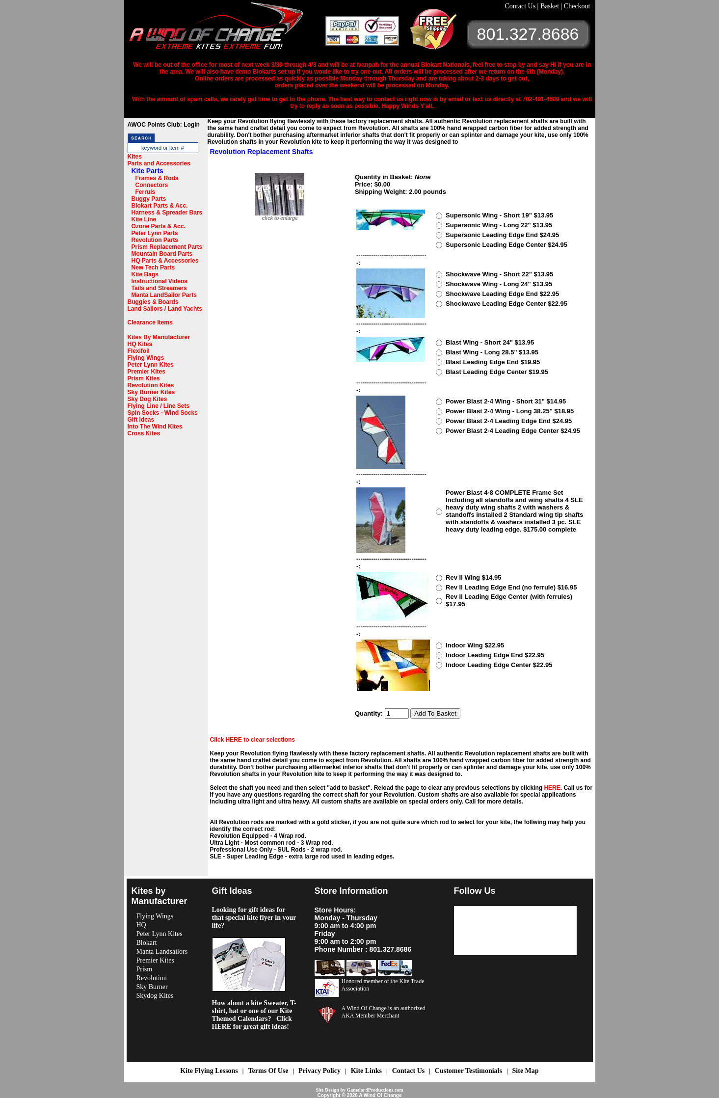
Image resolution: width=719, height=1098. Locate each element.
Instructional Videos (159, 281)
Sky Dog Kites (147, 399)
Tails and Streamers (159, 288)
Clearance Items (150, 322)
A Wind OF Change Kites (227, 29)
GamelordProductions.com (374, 1090)
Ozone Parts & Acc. (159, 226)
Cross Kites (144, 433)
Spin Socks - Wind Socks (163, 412)
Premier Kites (146, 371)
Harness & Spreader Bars (167, 212)
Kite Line (144, 219)
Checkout (577, 6)
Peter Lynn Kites (151, 364)
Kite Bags (145, 274)
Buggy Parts (149, 198)
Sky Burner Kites (151, 392)
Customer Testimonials (468, 1070)
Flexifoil (139, 351)
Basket (550, 6)
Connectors (151, 185)
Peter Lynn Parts (155, 233)
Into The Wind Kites (155, 426)
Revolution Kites (151, 385)
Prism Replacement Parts (167, 246)
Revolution (151, 978)
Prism (144, 969)
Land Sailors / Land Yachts (165, 308)
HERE (552, 787)
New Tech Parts (153, 267)
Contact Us (521, 6)
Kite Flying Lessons (209, 1070)
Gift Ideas (141, 419)
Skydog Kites (155, 995)
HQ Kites (140, 344)
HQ (141, 925)
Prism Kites (144, 378)
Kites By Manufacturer (159, 337)
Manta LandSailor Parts (164, 295)
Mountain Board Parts (162, 253)
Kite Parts (147, 171)
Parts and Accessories (159, 163)
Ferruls (145, 191)
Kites (135, 156)
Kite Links (366, 1070)
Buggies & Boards (153, 301)
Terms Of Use (268, 1070)
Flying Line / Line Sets (159, 405)
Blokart (146, 942)
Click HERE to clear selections (252, 739)
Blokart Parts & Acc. (160, 205)
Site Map (525, 1070)
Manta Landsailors (162, 951)
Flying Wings (146, 357)
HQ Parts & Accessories (165, 260)
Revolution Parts (155, 240)
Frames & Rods (157, 178)
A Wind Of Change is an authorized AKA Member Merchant (384, 1012)
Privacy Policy (319, 1070)
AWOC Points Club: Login (164, 124)
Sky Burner (152, 987)
